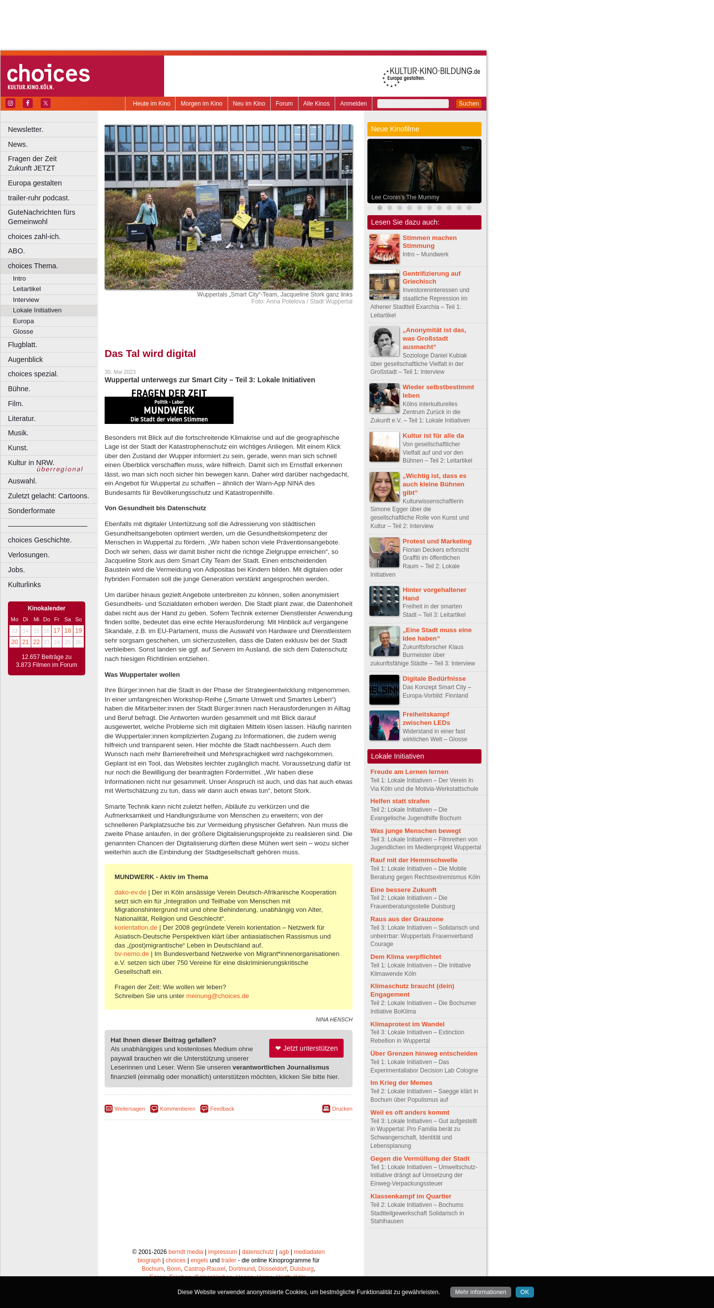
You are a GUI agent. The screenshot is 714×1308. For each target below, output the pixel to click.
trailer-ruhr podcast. (39, 198)
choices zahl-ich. (34, 236)
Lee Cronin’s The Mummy (405, 197)
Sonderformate (31, 511)
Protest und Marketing (437, 541)
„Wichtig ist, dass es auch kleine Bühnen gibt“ (435, 484)
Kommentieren (178, 1109)
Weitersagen (130, 1109)
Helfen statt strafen (399, 801)
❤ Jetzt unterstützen (306, 1048)
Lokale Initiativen (37, 310)
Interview (26, 299)
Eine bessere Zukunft (403, 889)
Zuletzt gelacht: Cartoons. (48, 496)
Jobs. (16, 570)
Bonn (174, 1268)
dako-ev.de (130, 892)
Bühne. (19, 389)
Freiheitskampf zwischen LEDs (426, 718)
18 (67, 630)
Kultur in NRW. (31, 463)
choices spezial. (33, 374)
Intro (19, 278)
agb (284, 1252)
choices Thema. (33, 266)
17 (57, 630)
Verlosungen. (29, 555)
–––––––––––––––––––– (47, 526)
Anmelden (353, 103)
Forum (284, 103)
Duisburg (302, 1268)
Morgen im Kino (201, 103)
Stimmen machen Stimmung (430, 242)
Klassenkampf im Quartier (410, 1196)
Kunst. (18, 448)
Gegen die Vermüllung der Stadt (420, 1158)
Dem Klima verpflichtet (405, 956)
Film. (15, 404)
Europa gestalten (35, 183)
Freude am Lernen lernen (409, 771)
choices (176, 1260)
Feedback (222, 1109)
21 (25, 642)
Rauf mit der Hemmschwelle (414, 860)
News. (18, 144)
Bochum (153, 1268)
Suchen (469, 103)
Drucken (342, 1109)
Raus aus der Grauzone (406, 919)
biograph (149, 1260)
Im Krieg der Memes (401, 1082)
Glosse (23, 331)
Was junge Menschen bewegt (415, 830)
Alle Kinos (316, 103)
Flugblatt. (22, 345)
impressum (223, 1252)
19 (78, 630)
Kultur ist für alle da (433, 435)
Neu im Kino (249, 103)
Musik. (18, 433)
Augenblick (25, 359)
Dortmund (242, 1268)
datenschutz (258, 1252)
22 (36, 642)
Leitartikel (27, 289)
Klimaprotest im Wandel (407, 1024)
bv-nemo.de (132, 953)
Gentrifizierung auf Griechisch (432, 278)
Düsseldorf (272, 1268)
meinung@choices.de (217, 996)
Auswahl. (22, 481)
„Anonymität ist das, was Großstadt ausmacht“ (434, 338)
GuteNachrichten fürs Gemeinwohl (41, 217)
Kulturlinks (24, 585)
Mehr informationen (480, 1292)
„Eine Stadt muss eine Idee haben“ (437, 634)
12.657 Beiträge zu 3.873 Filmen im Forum (46, 661)
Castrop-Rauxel (204, 1268)
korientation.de (136, 927)
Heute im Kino (151, 103)
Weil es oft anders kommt (410, 1112)
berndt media (186, 1252)
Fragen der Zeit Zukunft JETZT (54, 163)
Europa (23, 321)
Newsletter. (25, 129)
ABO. (16, 251)
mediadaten (309, 1252)
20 (14, 642)
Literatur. (22, 418)
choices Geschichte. (40, 540)
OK (525, 1292)
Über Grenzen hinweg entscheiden (423, 1053)
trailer (228, 1260)
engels (199, 1260)
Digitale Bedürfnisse (434, 678)
